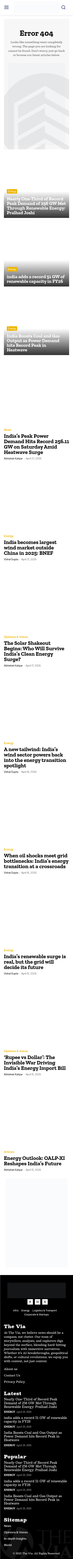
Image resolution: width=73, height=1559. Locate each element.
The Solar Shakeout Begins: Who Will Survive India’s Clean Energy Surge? (34, 651)
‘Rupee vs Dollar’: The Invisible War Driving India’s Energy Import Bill (35, 1062)
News (7, 429)
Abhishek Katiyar (13, 458)
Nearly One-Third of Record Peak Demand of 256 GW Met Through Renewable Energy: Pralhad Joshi (30, 1403)
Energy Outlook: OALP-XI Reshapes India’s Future (34, 1161)
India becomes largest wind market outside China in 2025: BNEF (30, 547)
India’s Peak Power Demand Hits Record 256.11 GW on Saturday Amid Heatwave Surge (36, 444)
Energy (12, 191)
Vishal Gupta (11, 559)
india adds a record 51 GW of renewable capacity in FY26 (35, 1419)
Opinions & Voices (16, 637)
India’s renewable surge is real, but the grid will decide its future (35, 961)
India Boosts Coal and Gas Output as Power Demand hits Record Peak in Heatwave (33, 1436)
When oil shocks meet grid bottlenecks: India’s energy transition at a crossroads (36, 861)
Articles (9, 1152)
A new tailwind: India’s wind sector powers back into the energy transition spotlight (35, 757)
